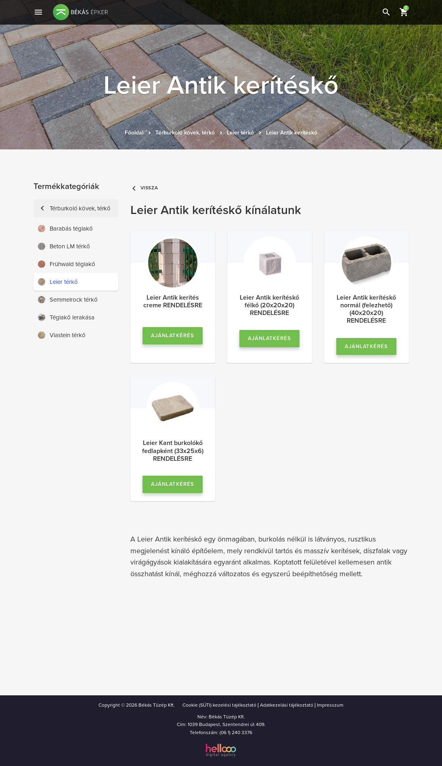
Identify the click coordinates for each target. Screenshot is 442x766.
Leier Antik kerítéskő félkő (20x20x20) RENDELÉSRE (269, 305)
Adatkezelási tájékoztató (286, 705)
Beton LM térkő (64, 246)
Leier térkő (240, 132)
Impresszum (330, 705)
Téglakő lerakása (66, 317)
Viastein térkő (62, 335)
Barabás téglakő (65, 229)
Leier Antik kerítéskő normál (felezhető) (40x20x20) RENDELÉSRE (366, 309)
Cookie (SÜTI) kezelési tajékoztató (219, 705)
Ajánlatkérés (173, 335)
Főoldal (134, 132)
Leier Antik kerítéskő (291, 132)
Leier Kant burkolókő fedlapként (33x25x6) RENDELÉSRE (172, 450)
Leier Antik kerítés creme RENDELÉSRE (172, 301)
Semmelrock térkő (68, 300)
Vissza (144, 188)
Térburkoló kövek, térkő (185, 132)
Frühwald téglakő (66, 264)
